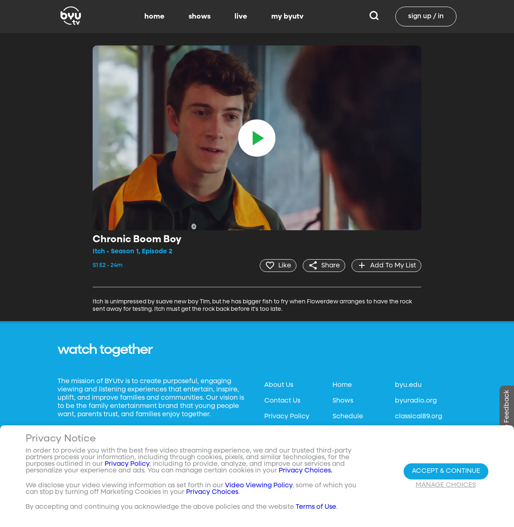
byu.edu (408, 385)
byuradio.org (416, 401)
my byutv (287, 16)
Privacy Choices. (305, 470)
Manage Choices (446, 485)
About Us (278, 385)
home (154, 16)
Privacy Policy (286, 416)
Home (342, 385)
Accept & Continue (446, 471)
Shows (342, 401)
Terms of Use (316, 507)
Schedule (347, 416)
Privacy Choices (212, 492)
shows (199, 16)
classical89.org (418, 416)
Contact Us (282, 401)
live (240, 16)
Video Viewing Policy (258, 485)
